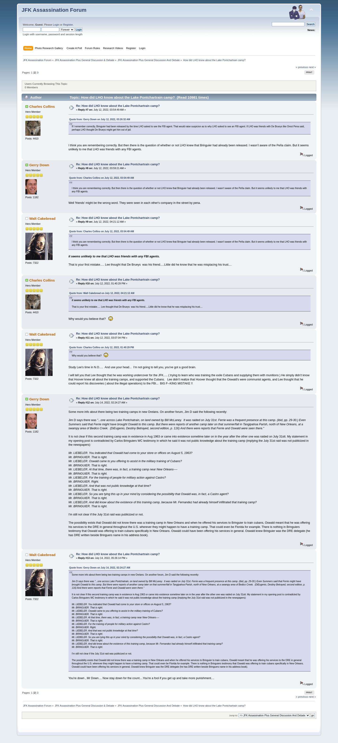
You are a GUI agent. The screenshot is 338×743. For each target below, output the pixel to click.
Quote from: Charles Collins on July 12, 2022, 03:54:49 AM (101, 178)
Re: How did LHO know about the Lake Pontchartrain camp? (118, 106)
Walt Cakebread (42, 219)
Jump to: (233, 715)
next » (312, 67)
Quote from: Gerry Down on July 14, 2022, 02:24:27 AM (99, 567)
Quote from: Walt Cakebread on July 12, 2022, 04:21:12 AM (101, 293)
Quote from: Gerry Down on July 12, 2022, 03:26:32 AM (99, 119)
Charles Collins (42, 106)
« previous (302, 67)
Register (68, 24)
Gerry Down (39, 165)
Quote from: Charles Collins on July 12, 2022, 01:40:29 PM (101, 347)
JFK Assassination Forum (54, 10)
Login (56, 24)
